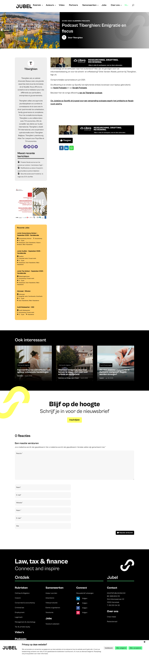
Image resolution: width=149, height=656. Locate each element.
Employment (19, 612)
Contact (112, 587)
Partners (73, 5)
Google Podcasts (79, 88)
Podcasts (86, 21)
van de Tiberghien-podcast (90, 93)
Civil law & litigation (22, 593)
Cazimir (101, 378)
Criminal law (19, 608)
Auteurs (50, 5)
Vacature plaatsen (52, 624)
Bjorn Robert (75, 378)
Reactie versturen (126, 533)
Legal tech (18, 617)
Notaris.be (20, 376)
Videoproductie (51, 603)
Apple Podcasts (60, 88)
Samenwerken (89, 5)
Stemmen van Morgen (64, 378)
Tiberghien (78, 37)
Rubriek (37, 5)
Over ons (115, 5)
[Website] (25, 146)
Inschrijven (74, 420)
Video (62, 5)
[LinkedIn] (32, 146)
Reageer (67, 140)
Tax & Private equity (106, 365)
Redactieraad (112, 622)
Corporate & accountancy (25, 603)
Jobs (104, 5)
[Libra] (91, 67)
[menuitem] (127, 7)
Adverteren (50, 598)
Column (18, 598)
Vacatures (49, 612)
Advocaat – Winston (23, 291)
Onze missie (111, 617)
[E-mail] (28, 146)
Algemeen (77, 21)
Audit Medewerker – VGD (25, 307)
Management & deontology (25, 622)
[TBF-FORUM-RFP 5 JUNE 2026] (31, 219)
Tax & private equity (22, 627)
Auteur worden (51, 593)
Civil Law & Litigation (23, 365)
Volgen (84, 598)
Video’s (19, 632)
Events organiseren (53, 608)
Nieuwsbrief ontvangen (84, 593)
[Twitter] (36, 146)
